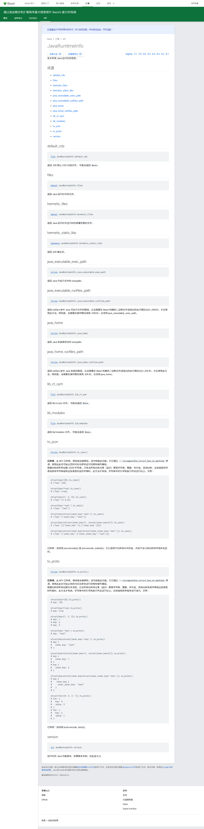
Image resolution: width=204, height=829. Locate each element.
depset (54, 185)
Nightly (129, 54)
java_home (58, 106)
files (55, 80)
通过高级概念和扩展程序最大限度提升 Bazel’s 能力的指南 (39, 12)
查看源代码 (75, 54)
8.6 (144, 54)
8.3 (158, 54)
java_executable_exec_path (67, 95)
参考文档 (75, 3)
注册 (109, 29)
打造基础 (51, 29)
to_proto (57, 131)
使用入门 (45, 3)
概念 (5, 18)
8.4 (153, 54)
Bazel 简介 (29, 3)
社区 (98, 3)
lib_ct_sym (58, 116)
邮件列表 (83, 29)
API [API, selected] (45, 18)
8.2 (162, 54)
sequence (55, 243)
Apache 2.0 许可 (129, 767)
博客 (44, 795)
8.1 (167, 54)
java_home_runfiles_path (65, 111)
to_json (56, 126)
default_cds (59, 75)
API (64, 39)
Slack (125, 804)
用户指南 (60, 3)
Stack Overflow (130, 809)
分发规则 (33, 18)
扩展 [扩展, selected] (87, 3)
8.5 (149, 54)
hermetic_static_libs (63, 90)
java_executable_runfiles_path (68, 100)
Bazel (49, 39)
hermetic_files (60, 85)
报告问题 (55, 54)
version (56, 136)
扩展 (57, 39)
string (54, 272)
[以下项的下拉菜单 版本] (115, 3)
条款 (44, 820)
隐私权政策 (53, 820)
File (53, 156)
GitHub (194, 3)
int (52, 747)
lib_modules (59, 121)
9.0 (140, 54)
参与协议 (97, 29)
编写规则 (18, 18)
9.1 (135, 54)
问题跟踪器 (128, 800)
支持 (125, 795)
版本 (109, 3)
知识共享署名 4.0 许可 (86, 767)
